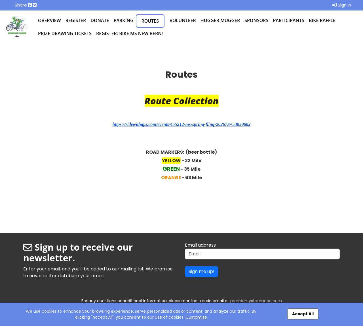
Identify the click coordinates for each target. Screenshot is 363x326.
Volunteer (183, 20)
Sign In (341, 5)
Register (76, 20)
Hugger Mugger (220, 20)
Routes (150, 21)
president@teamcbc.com (256, 301)
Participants (288, 20)
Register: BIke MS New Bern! (129, 33)
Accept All (303, 314)
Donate (99, 20)
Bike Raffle (322, 20)
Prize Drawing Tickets (65, 33)
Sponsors (256, 20)
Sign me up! (201, 271)
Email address (200, 245)
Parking (124, 20)
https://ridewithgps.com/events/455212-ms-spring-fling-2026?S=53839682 (182, 124)
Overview (49, 20)
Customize (196, 317)
